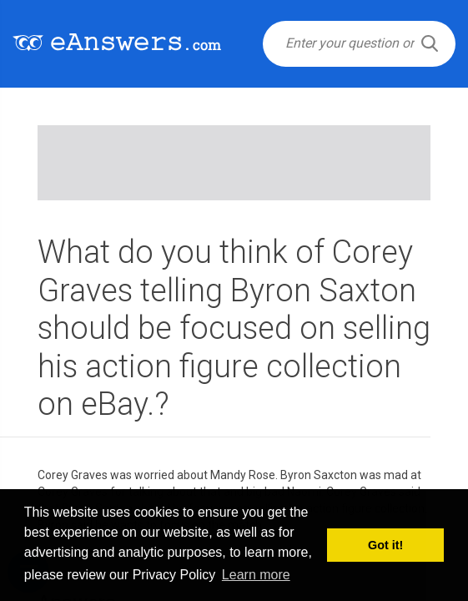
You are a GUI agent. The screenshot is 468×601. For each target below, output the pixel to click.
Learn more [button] (256, 575)
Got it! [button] (385, 545)
